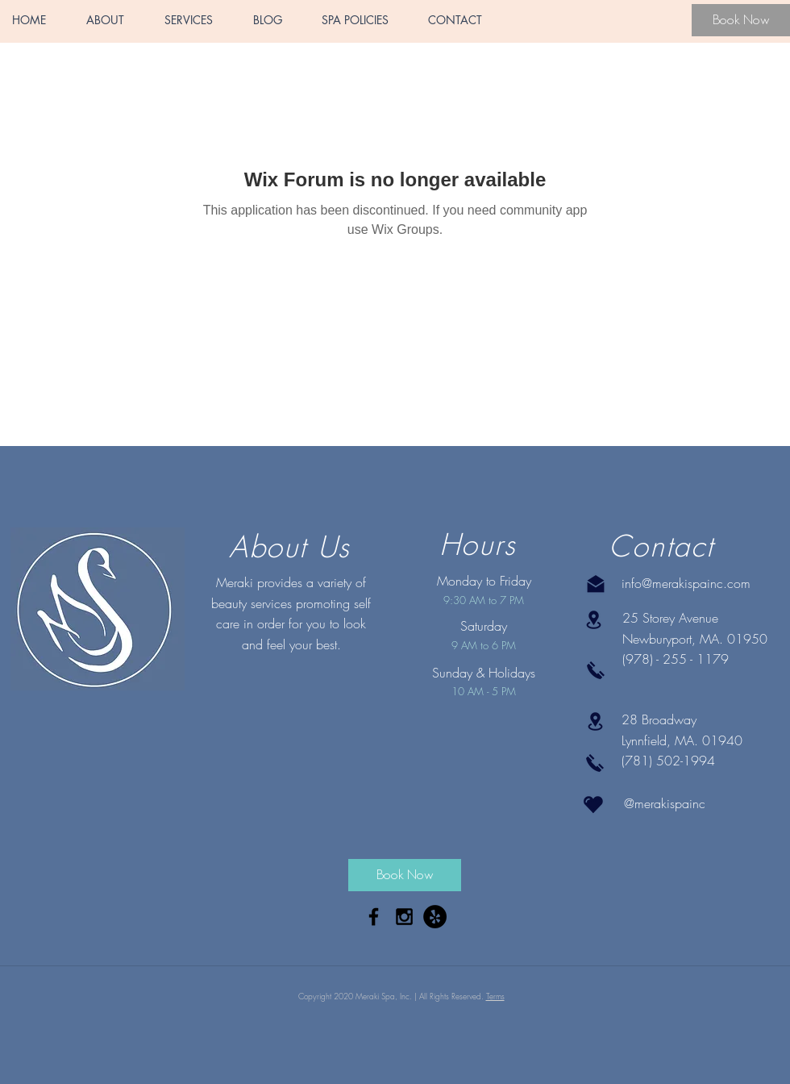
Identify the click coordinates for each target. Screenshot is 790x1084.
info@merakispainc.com (686, 583)
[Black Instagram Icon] (404, 916)
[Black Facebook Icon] (373, 916)
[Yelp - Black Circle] (435, 916)
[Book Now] (741, 20)
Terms (495, 996)
